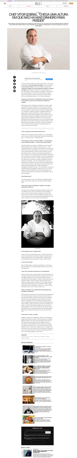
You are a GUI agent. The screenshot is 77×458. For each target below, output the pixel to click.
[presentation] (37, 441)
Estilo (47, 6)
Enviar (48, 432)
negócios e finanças (25, 338)
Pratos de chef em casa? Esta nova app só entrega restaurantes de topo (42, 377)
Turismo (35, 336)
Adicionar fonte (49, 79)
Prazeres (66, 6)
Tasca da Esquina (41, 336)
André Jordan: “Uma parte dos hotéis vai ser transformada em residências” (43, 451)
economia (47, 336)
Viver (10, 6)
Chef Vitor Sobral (24, 336)
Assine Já (71, 3)
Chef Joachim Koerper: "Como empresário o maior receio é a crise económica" (42, 356)
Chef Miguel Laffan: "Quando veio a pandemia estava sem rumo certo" (42, 407)
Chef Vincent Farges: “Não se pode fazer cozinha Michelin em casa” (42, 387)
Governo (31, 336)
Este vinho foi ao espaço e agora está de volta (42, 347)
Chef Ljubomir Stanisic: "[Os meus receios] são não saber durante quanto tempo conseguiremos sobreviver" (42, 367)
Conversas (28, 6)
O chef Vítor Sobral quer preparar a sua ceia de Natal (42, 418)
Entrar (64, 3)
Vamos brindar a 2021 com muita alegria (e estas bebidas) (41, 398)
